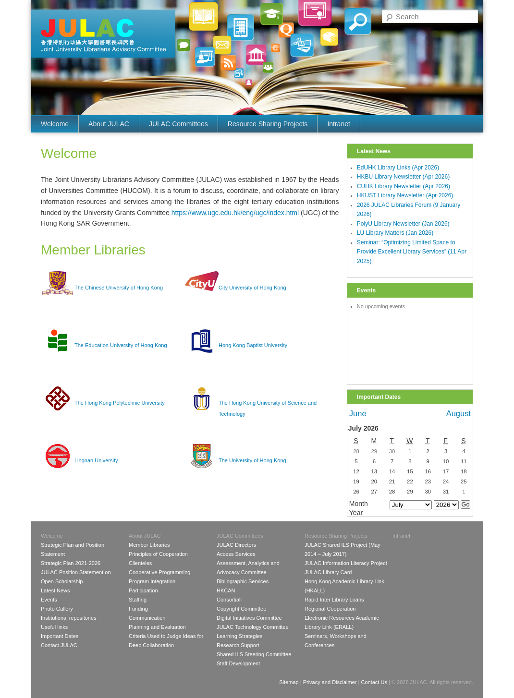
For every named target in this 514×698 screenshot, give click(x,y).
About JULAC (108, 124)
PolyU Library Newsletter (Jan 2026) (403, 223)
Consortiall (229, 599)
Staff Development (238, 663)
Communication (147, 618)
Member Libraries (149, 545)
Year (356, 512)
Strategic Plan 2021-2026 (70, 563)
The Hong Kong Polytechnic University (119, 403)
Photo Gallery (57, 609)
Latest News (55, 590)
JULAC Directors (236, 545)
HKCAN (226, 590)
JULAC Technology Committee (253, 627)
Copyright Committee (241, 609)
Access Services (236, 554)
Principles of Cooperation (158, 554)
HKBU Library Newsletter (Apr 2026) (403, 176)
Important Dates (59, 636)
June (358, 413)
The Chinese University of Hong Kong (118, 287)
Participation (143, 590)
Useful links (54, 627)
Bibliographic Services (243, 581)
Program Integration (152, 581)
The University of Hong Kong (252, 460)
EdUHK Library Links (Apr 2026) (398, 167)
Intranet (338, 124)
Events (49, 599)
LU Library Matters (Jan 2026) (395, 232)
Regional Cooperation (330, 609)
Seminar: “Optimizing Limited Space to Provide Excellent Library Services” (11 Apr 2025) (411, 252)
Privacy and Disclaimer (330, 682)
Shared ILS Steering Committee (254, 654)
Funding (138, 609)
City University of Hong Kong (252, 287)
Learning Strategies (239, 636)
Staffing (138, 599)
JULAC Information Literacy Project (346, 563)
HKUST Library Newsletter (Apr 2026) (405, 195)
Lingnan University (96, 460)
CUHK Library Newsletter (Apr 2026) (403, 186)
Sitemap (288, 682)
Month (358, 503)
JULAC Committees (178, 124)
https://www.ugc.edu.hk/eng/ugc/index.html (235, 213)
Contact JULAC (59, 645)
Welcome (55, 124)
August (458, 413)
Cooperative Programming (159, 572)
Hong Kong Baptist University (253, 345)
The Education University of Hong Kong (120, 345)
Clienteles (140, 563)
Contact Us (374, 682)
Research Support (238, 645)
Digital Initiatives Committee (249, 618)
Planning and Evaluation (157, 627)
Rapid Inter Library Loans (334, 599)
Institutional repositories (69, 618)
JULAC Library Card (328, 572)
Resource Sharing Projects (268, 124)
